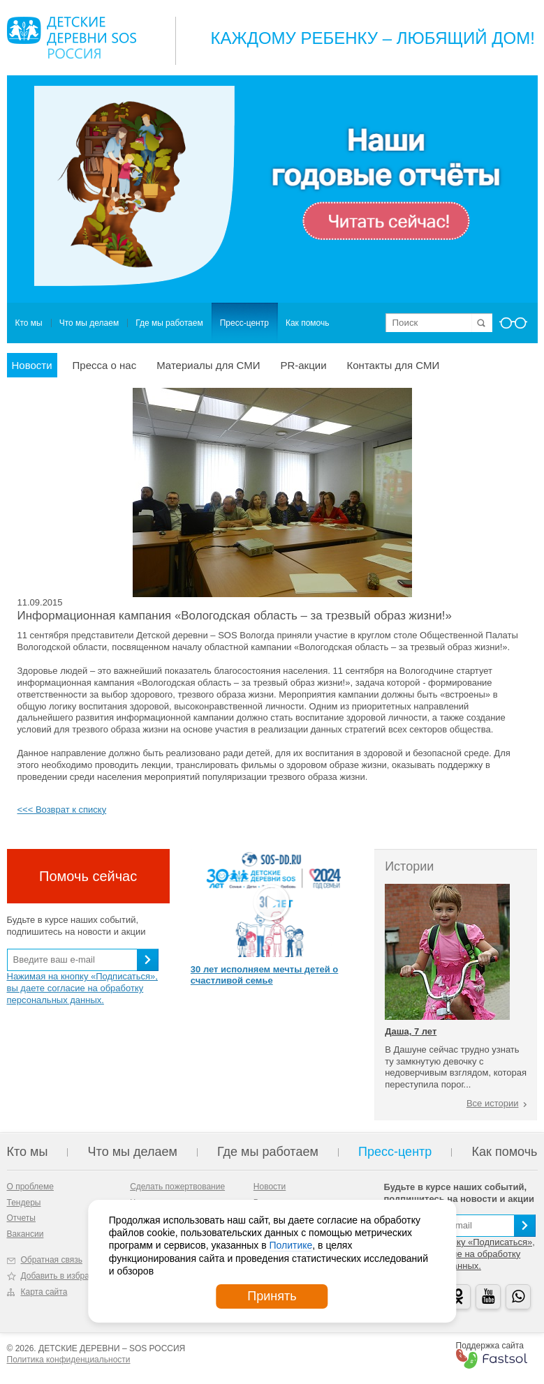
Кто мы (29, 323)
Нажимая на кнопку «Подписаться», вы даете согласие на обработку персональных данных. (82, 988)
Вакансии (25, 1234)
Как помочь (308, 323)
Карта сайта (44, 1292)
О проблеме (30, 1186)
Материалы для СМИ (208, 365)
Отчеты (21, 1218)
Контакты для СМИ (393, 365)
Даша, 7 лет (410, 1031)
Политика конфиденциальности (69, 1359)
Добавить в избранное (64, 1276)
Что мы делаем (89, 323)
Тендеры (24, 1203)
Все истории (492, 1103)
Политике (290, 1245)
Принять (271, 1296)
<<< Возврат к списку (62, 809)
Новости (32, 365)
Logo (71, 38)
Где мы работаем (169, 323)
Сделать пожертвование (177, 1186)
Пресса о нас (105, 365)
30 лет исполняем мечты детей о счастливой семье (264, 975)
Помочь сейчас (88, 876)
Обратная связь (51, 1260)
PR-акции (303, 365)
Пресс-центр (244, 323)
